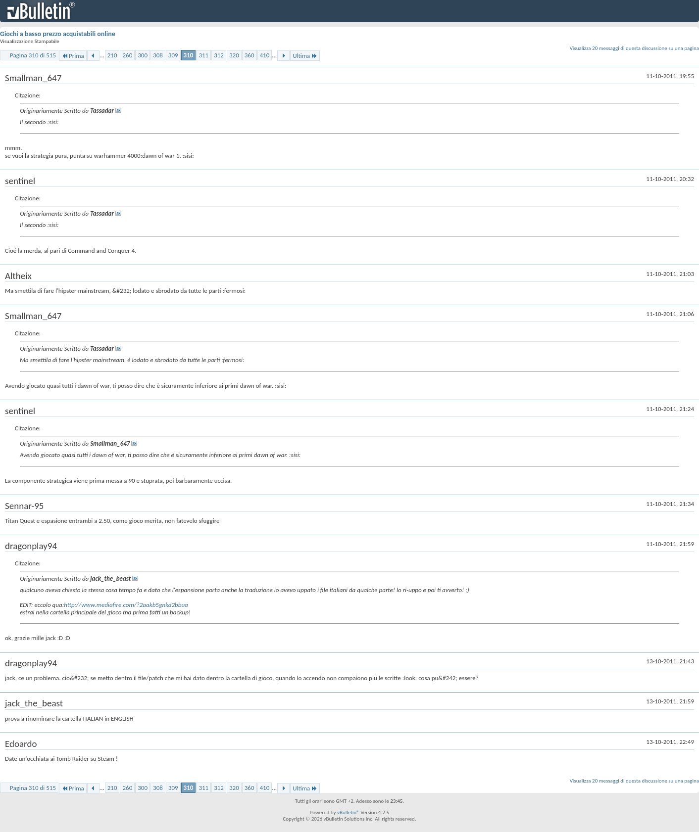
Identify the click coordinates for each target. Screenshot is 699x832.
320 (234, 55)
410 (265, 55)
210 (112, 55)
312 (219, 55)
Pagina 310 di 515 (33, 55)
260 (127, 55)
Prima (72, 55)
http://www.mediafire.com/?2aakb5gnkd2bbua (126, 604)
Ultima (305, 55)
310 (189, 55)
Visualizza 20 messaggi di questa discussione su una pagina (634, 48)
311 (203, 55)
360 (249, 55)
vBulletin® (348, 812)
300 (143, 55)
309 (173, 55)
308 (158, 55)
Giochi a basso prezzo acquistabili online (57, 34)
